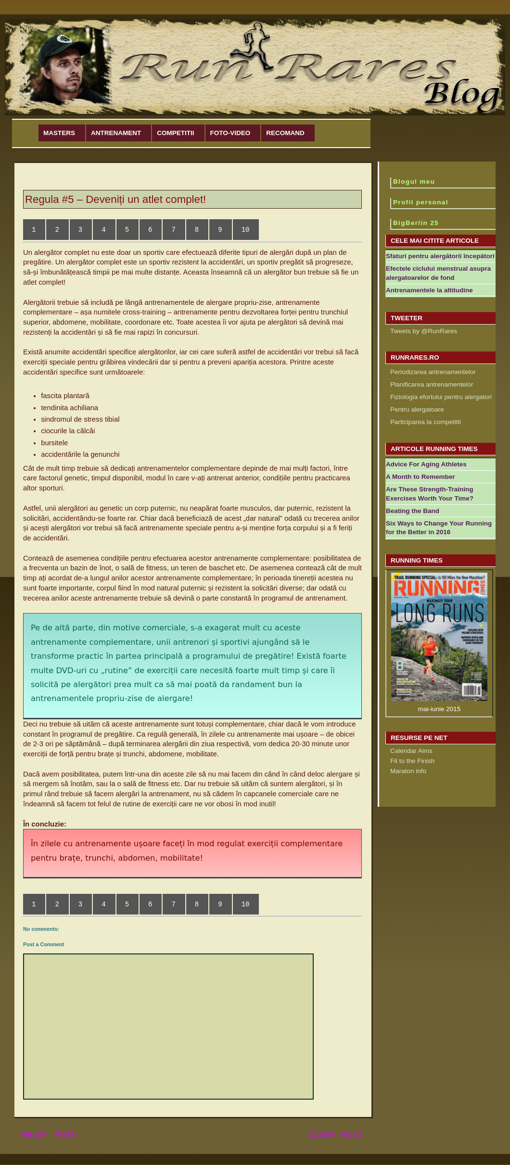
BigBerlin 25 (416, 222)
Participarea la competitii (425, 422)
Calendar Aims (411, 750)
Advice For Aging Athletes (426, 464)
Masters (59, 133)
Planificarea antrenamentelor (431, 384)
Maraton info (408, 771)
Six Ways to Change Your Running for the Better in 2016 (439, 528)
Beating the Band (412, 510)
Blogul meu (414, 181)
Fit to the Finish (412, 760)
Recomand (285, 133)
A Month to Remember (420, 476)
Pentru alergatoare (417, 409)
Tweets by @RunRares (423, 331)
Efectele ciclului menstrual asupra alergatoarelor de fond (438, 273)
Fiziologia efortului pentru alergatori (441, 397)
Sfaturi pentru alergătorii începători (440, 256)
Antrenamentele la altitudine (429, 290)
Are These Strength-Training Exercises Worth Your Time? (429, 494)
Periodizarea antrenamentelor (433, 372)
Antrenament (116, 133)
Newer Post (49, 1134)
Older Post (336, 1134)
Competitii (175, 133)
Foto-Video (230, 133)
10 (246, 230)
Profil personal (420, 202)
